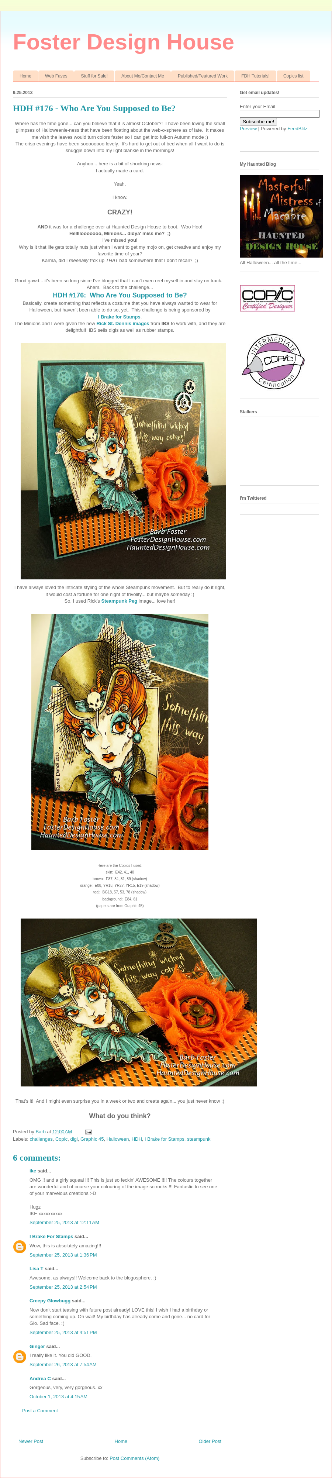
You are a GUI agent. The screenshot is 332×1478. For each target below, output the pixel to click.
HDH (137, 1139)
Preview (248, 128)
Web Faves (56, 76)
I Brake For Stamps (51, 1236)
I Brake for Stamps (119, 317)
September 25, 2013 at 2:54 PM (63, 1287)
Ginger (37, 1346)
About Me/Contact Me (142, 76)
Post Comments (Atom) (134, 1458)
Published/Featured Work (203, 76)
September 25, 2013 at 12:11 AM (64, 1222)
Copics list (293, 76)
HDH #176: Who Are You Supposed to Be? (120, 295)
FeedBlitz (297, 128)
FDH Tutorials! (255, 76)
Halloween (118, 1139)
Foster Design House (123, 42)
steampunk (199, 1139)
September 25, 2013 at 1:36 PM (63, 1255)
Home (25, 76)
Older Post (210, 1441)
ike (33, 1171)
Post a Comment (40, 1410)
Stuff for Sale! (94, 76)
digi (73, 1139)
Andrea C (40, 1378)
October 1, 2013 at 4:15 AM (58, 1396)
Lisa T (37, 1268)
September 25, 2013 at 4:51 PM (63, 1332)
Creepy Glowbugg (50, 1300)
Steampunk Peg (119, 601)
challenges (41, 1139)
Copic (61, 1139)
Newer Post (30, 1441)
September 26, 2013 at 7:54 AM (63, 1364)
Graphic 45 (92, 1139)
